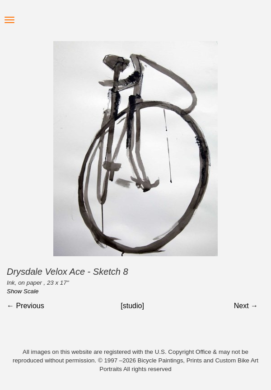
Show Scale (22, 291)
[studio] (132, 306)
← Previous (25, 306)
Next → (246, 306)
